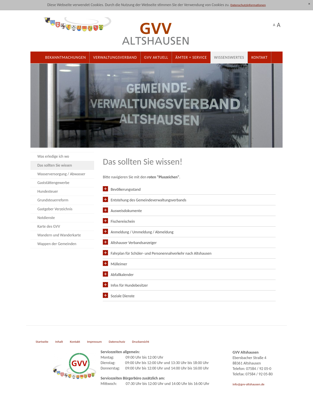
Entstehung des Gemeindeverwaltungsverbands (148, 200)
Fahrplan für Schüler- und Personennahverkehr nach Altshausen (161, 253)
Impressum (94, 342)
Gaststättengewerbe (53, 182)
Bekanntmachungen (65, 57)
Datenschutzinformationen (248, 5)
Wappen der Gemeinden (56, 243)
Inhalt (59, 342)
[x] (309, 3)
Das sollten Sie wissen (54, 165)
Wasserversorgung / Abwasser (61, 174)
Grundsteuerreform (52, 200)
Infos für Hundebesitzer (129, 285)
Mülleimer (119, 264)
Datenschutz (117, 342)
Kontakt (259, 57)
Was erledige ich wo (53, 156)
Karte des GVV (48, 226)
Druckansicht (140, 342)
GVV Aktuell (156, 57)
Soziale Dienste (123, 296)
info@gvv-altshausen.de (249, 384)
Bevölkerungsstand (126, 189)
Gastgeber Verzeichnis (54, 209)
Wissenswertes (229, 57)
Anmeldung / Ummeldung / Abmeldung (142, 232)
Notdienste (46, 217)
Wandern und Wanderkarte (59, 235)
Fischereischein (123, 221)
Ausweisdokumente (126, 210)
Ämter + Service (191, 57)
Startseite (42, 342)
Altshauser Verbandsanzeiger (134, 242)
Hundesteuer (47, 191)
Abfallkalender (122, 274)
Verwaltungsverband (115, 57)
